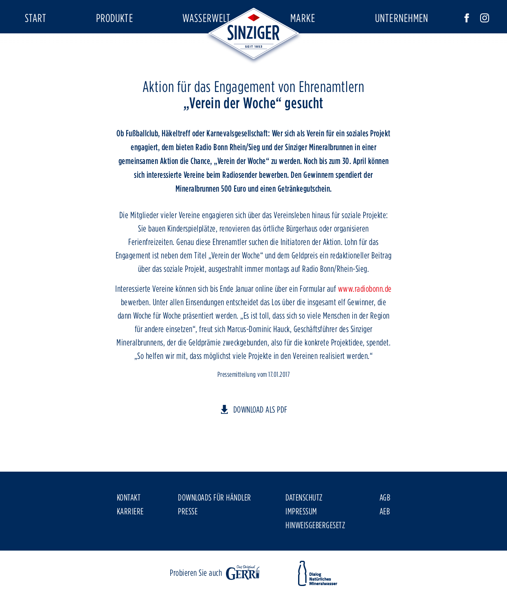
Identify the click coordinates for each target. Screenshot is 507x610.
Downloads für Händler (214, 520)
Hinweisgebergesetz (315, 548)
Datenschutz (304, 520)
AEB (385, 534)
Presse (188, 534)
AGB (385, 520)
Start (36, 18)
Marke (302, 18)
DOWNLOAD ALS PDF (260, 432)
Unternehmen (401, 18)
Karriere (130, 534)
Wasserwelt (206, 18)
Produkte (114, 18)
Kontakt (129, 520)
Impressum (301, 534)
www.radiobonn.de (365, 312)
